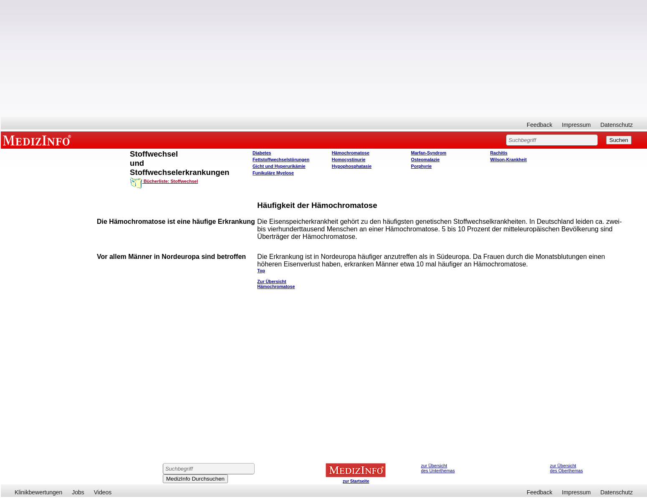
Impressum (576, 125)
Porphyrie (421, 166)
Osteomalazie (425, 159)
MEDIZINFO (38, 140)
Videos (103, 492)
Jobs (78, 492)
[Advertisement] (323, 58)
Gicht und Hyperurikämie (279, 166)
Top (261, 270)
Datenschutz (616, 125)
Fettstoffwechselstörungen (281, 159)
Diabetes (262, 152)
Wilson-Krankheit (508, 159)
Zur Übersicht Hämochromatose (276, 284)
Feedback (539, 125)
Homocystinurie (349, 159)
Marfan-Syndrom (429, 152)
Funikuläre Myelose (273, 172)
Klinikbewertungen (38, 492)
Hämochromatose (350, 152)
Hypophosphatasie (352, 166)
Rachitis (498, 152)
